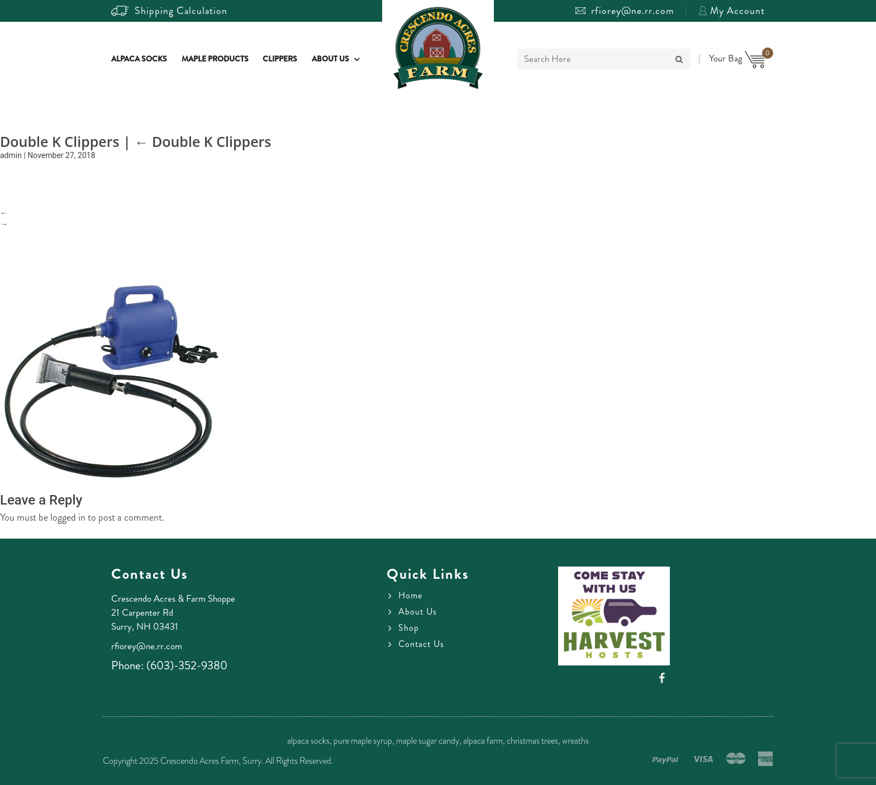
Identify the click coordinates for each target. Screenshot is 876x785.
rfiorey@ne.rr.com (624, 10)
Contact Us (421, 644)
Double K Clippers (202, 141)
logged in (67, 517)
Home (410, 596)
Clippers (280, 59)
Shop (408, 628)
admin (11, 155)
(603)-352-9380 (186, 665)
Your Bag (737, 58)
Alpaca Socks (139, 59)
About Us (330, 59)
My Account (731, 10)
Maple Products (215, 59)
